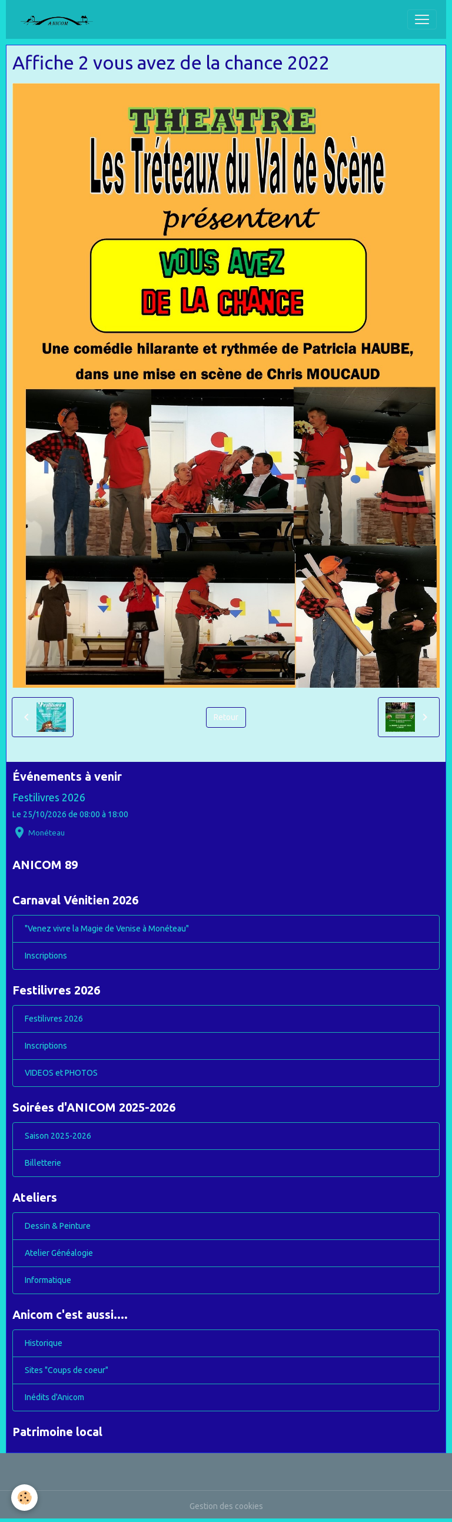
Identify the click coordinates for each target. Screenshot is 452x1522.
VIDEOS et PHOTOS (61, 1072)
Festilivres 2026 (48, 797)
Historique (43, 1343)
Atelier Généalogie (59, 1253)
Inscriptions (46, 955)
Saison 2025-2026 (58, 1135)
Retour (226, 717)
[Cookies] (25, 1497)
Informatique (48, 1280)
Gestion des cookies (226, 1506)
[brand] (61, 19)
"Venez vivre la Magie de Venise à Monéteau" (107, 928)
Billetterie (43, 1163)
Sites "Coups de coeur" (66, 1370)
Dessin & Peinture (58, 1226)
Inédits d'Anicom (54, 1397)
